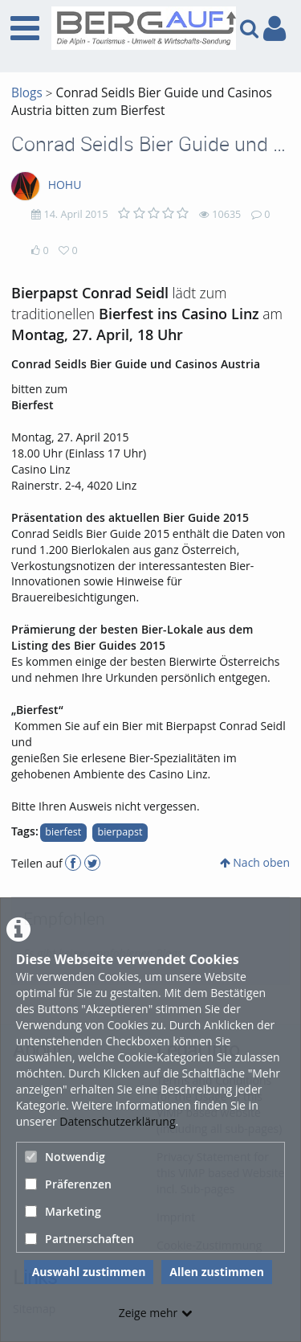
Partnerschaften (79, 1238)
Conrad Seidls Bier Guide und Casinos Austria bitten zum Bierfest (141, 101)
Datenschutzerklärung (117, 1121)
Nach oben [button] (255, 862)
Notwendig (65, 1156)
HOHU (65, 184)
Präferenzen (68, 1184)
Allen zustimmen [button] (216, 1271)
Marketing (63, 1211)
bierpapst (119, 832)
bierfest (63, 832)
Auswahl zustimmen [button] (89, 1271)
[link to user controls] (274, 28)
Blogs (27, 92)
